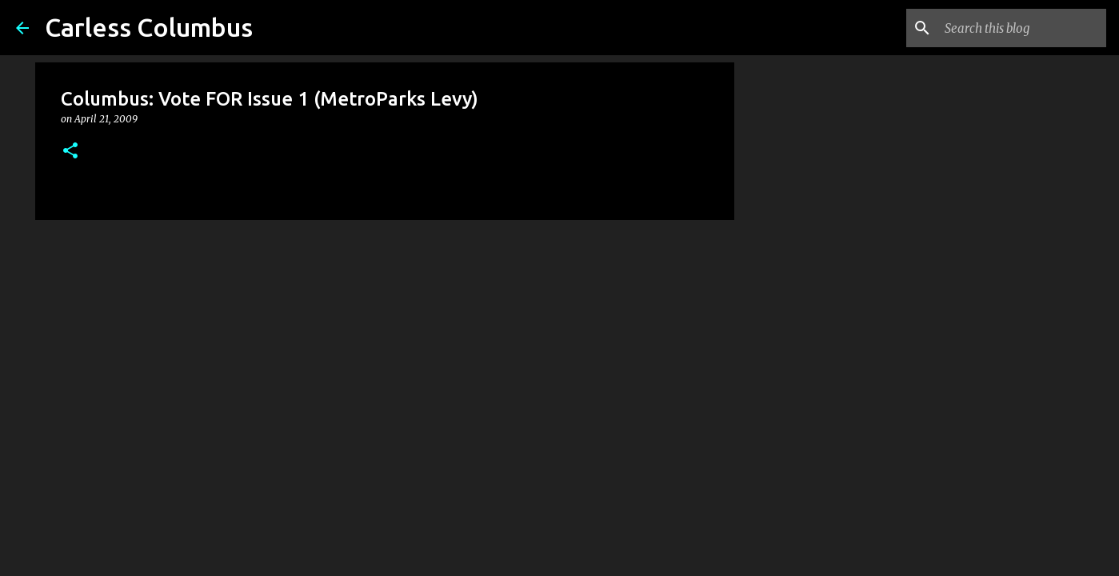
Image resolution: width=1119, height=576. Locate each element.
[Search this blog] (1022, 28)
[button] (70, 151)
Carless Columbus (149, 27)
